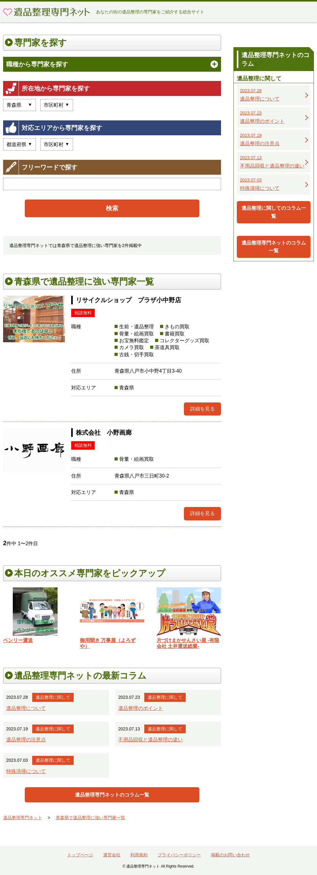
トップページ (80, 854)
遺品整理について (26, 708)
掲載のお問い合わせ (230, 854)
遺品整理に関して (53, 697)
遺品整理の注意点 (26, 739)
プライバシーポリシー (179, 854)
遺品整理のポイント (140, 708)
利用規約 (139, 854)
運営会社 (111, 854)
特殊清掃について (26, 771)
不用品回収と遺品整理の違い (150, 739)
